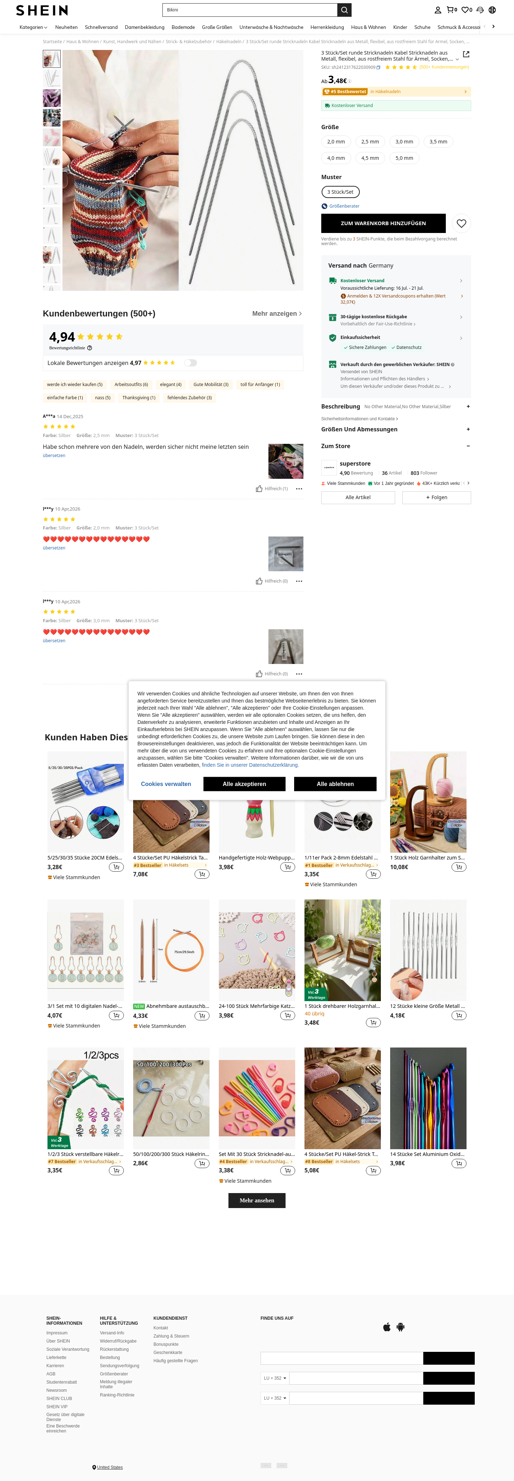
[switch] (190, 442)
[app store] (273, 1381)
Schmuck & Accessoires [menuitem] (462, 27)
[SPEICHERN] (461, 223)
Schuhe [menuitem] (422, 27)
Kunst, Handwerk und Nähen (133, 41)
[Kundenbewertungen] (173, 393)
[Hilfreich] (259, 568)
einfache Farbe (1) (65, 477)
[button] (480, 10)
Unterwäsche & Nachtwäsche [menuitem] (271, 27)
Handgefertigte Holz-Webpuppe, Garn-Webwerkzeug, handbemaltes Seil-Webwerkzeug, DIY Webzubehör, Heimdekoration (257, 937)
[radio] (336, 142)
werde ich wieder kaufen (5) (74, 464)
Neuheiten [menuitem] (66, 27)
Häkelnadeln (229, 41)
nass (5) (102, 477)
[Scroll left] (484, 27)
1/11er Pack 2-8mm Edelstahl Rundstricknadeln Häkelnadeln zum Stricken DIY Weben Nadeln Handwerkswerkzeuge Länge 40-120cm (342, 937)
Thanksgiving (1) (138, 477)
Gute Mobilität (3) (210, 464)
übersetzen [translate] (54, 534)
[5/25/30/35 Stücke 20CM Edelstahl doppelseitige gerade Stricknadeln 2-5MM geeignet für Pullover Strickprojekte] (85, 882)
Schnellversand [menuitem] (101, 27)
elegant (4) (171, 464)
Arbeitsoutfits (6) (131, 464)
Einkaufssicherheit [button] (360, 337)
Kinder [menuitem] (400, 27)
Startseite (52, 41)
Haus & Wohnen (82, 41)
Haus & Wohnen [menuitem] (368, 27)
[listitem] (86, 899)
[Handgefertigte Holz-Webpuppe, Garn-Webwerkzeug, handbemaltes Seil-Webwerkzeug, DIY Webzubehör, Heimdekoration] (257, 882)
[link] (451, 9)
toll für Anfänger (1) (260, 464)
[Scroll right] (493, 27)
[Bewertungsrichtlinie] (70, 427)
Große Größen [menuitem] (217, 27)
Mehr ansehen (257, 1280)
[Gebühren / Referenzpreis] (350, 81)
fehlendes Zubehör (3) (189, 477)
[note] (74, 956)
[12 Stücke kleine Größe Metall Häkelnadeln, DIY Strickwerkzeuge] (428, 1030)
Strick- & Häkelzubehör (189, 41)
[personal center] (438, 10)
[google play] (286, 1381)
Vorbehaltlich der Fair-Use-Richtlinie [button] (376, 324)
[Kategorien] (34, 27)
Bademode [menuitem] (183, 27)
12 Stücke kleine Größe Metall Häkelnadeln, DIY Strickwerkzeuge (428, 1086)
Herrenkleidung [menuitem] (327, 27)
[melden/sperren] (299, 568)
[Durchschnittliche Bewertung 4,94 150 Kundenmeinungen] (427, 67)
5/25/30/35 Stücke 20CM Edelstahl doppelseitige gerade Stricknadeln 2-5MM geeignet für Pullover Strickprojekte (85, 937)
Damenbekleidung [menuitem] (145, 27)
